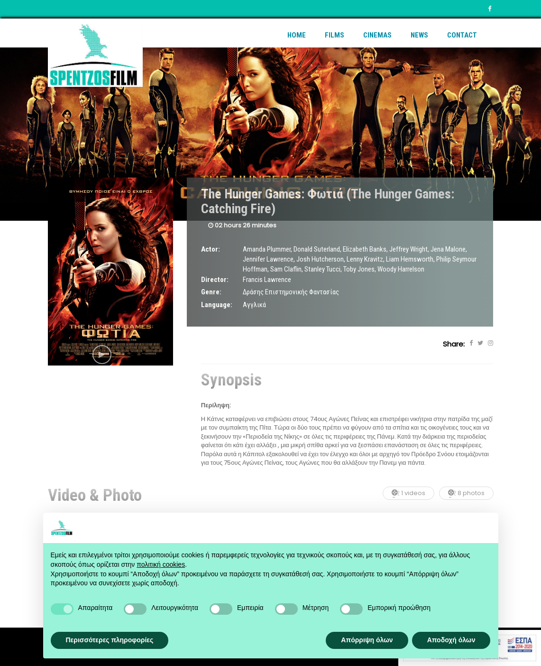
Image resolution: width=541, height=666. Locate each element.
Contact (462, 35)
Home (296, 35)
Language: (216, 304)
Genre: (211, 292)
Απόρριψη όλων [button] (367, 640)
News (419, 35)
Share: (454, 344)
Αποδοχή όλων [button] (451, 640)
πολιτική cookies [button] (161, 564)
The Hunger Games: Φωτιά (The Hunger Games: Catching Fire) (327, 201)
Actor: (210, 249)
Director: (215, 279)
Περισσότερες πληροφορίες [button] (110, 640)
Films (334, 35)
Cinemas (377, 35)
